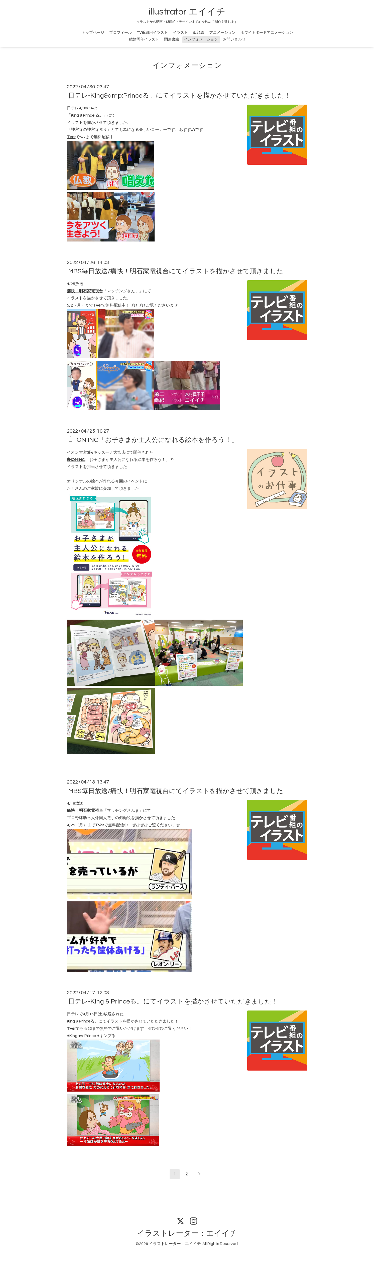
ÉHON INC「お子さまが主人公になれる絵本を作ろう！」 (153, 440)
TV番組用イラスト (152, 33)
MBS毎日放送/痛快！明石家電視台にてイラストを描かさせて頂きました (175, 271)
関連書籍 (171, 39)
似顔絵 (198, 33)
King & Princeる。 (82, 1021)
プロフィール (120, 33)
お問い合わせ (234, 39)
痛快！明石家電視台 (85, 291)
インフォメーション (201, 39)
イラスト (180, 33)
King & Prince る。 (87, 115)
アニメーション (222, 33)
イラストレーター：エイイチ (187, 1233)
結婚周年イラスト (144, 39)
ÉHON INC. (76, 460)
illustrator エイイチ (187, 12)
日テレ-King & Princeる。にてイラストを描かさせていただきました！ (173, 1001)
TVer (71, 137)
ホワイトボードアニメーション (266, 33)
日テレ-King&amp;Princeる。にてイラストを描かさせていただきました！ (179, 95)
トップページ (93, 33)
